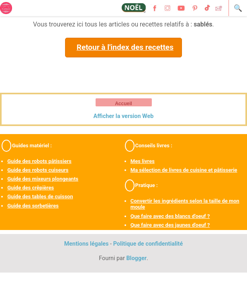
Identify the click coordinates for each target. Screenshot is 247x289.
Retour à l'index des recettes (125, 47)
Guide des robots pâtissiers (39, 161)
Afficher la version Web (124, 116)
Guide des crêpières (30, 188)
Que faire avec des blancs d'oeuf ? (170, 216)
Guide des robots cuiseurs (37, 170)
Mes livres (143, 161)
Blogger (136, 258)
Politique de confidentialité (148, 243)
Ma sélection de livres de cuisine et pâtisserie (184, 170)
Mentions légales (86, 243)
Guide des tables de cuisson (40, 196)
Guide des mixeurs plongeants (42, 179)
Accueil (123, 103)
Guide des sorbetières (33, 206)
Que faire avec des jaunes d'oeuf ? (170, 225)
